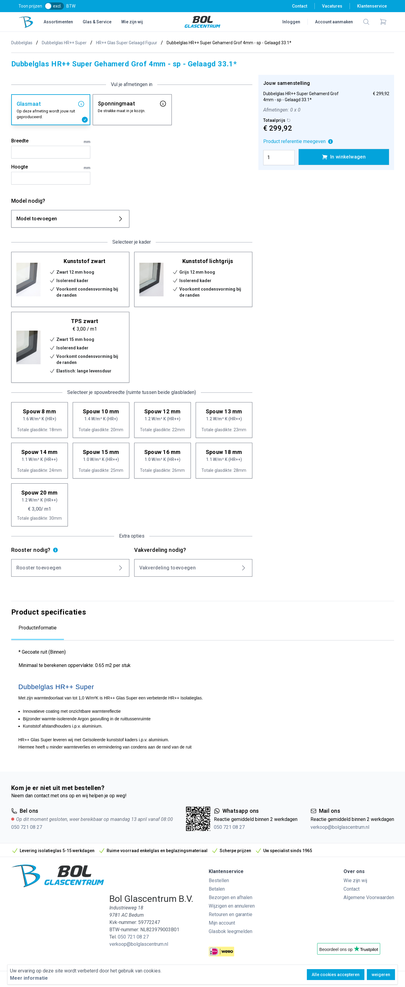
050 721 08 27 (26, 827)
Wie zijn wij (132, 21)
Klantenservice (372, 6)
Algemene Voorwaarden (369, 897)
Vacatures (332, 6)
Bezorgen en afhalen (230, 897)
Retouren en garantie (230, 914)
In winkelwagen (344, 157)
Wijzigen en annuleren (232, 906)
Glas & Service (97, 21)
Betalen (217, 889)
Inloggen (291, 21)
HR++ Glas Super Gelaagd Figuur (126, 42)
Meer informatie (29, 978)
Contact (299, 6)
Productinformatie (37, 628)
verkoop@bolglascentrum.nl (339, 827)
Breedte (50, 141)
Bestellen (219, 880)
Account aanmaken (334, 21)
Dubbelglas (21, 42)
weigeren (381, 974)
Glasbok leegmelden (230, 931)
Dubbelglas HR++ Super (64, 42)
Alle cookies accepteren (336, 974)
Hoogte (50, 167)
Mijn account (222, 923)
